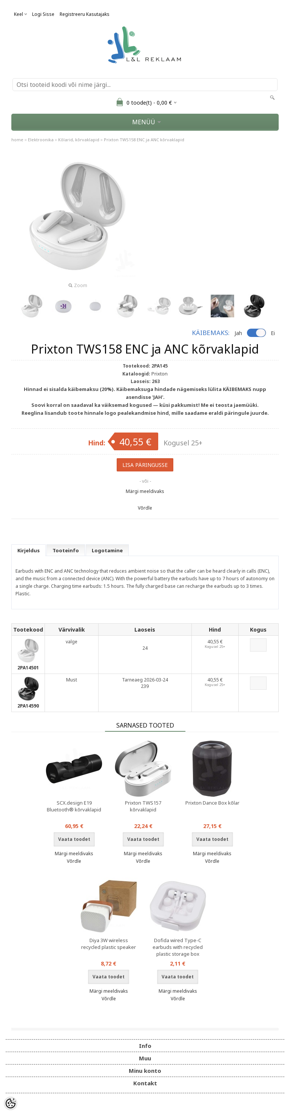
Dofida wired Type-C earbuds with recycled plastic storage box (178, 947)
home (17, 139)
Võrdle (145, 508)
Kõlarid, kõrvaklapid (78, 139)
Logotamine (107, 550)
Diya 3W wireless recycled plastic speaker (108, 943)
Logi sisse (43, 14)
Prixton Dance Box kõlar (212, 802)
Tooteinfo (65, 550)
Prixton (159, 373)
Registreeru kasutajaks (85, 14)
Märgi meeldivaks (145, 491)
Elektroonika (41, 139)
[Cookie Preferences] (10, 1103)
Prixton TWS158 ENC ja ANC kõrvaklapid (144, 139)
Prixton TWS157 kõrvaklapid (143, 806)
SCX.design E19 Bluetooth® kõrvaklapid (74, 806)
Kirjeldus (28, 550)
